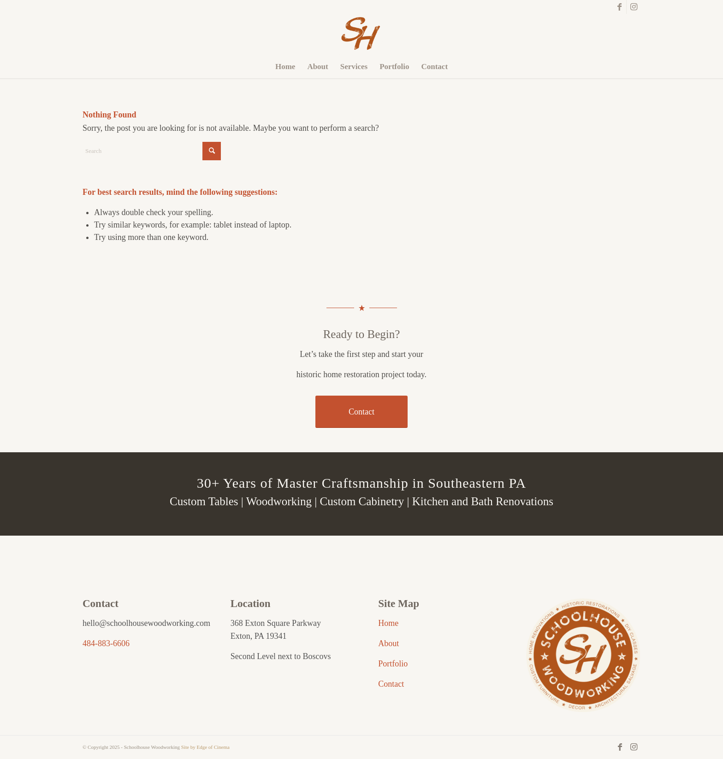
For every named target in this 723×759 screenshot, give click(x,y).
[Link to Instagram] (633, 7)
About (388, 643)
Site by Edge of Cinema (205, 747)
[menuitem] (285, 66)
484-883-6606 (106, 643)
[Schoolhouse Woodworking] (361, 34)
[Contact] (361, 412)
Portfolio (393, 663)
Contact (391, 684)
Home (388, 623)
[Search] (152, 151)
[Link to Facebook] (619, 7)
